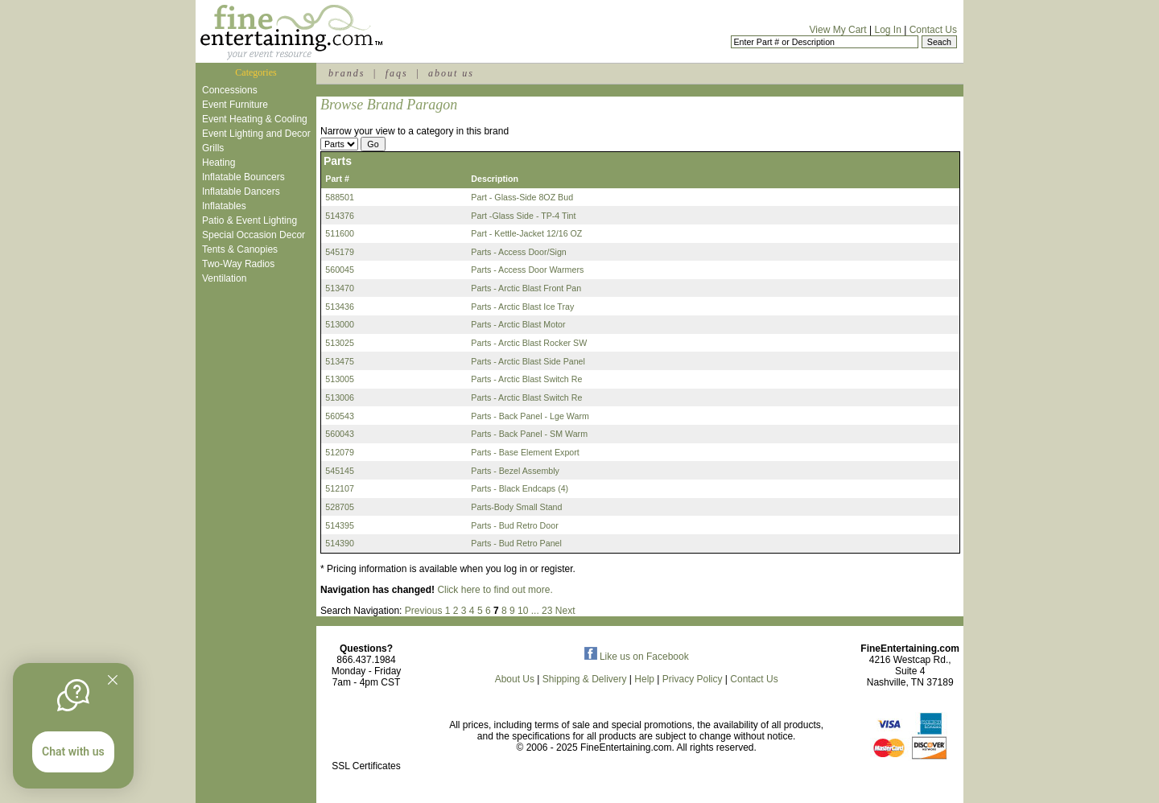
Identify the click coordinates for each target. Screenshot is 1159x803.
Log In (887, 29)
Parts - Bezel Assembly (515, 471)
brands (346, 73)
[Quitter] (112, 680)
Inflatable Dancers (241, 191)
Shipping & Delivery (584, 679)
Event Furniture (235, 104)
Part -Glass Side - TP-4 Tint (523, 215)
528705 (339, 507)
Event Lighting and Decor (256, 133)
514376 (339, 215)
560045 (339, 269)
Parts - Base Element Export (525, 452)
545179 (339, 252)
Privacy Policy (692, 679)
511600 (339, 233)
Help (644, 679)
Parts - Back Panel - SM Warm (529, 434)
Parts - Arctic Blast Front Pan (526, 288)
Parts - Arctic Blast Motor (518, 324)
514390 (339, 543)
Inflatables (224, 206)
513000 (339, 324)
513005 (339, 379)
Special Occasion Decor (253, 235)
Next (565, 610)
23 (547, 610)
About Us (514, 679)
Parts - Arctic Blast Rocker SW (529, 343)
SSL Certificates (366, 766)
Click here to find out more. (494, 589)
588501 (339, 197)
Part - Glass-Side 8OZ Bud (522, 197)
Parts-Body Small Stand (516, 507)
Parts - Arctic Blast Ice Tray (522, 306)
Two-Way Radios (238, 264)
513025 (339, 343)
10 (523, 610)
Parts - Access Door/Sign (518, 252)
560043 (339, 434)
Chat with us (73, 751)
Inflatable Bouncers (243, 177)
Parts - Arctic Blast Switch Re (526, 379)
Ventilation (224, 278)
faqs (397, 73)
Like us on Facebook (636, 656)
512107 (339, 488)
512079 (339, 452)
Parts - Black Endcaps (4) (519, 488)
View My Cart (838, 29)
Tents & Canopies (240, 249)
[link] (366, 731)
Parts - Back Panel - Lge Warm (529, 416)
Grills (213, 148)
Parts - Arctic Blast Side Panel (528, 361)
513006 (339, 397)
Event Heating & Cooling (254, 119)
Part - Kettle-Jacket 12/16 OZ (526, 233)
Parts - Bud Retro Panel (516, 543)
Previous (424, 610)
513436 (339, 306)
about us (451, 73)
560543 (339, 416)
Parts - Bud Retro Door (514, 525)
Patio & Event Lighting (249, 220)
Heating (218, 162)
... (535, 610)
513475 (339, 361)
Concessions (230, 90)
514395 (339, 525)
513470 (339, 288)
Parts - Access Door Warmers (527, 269)
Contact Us (933, 29)
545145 (339, 471)
